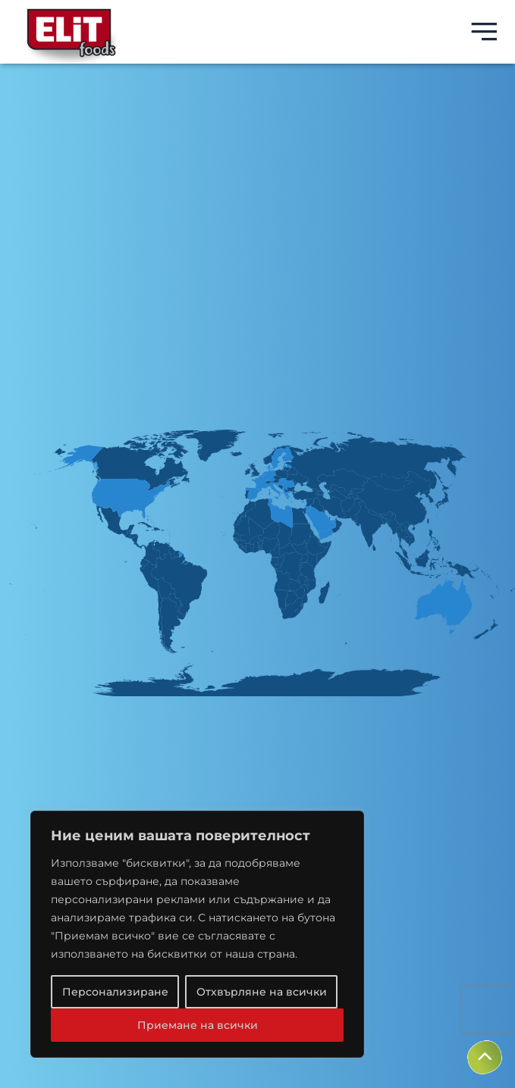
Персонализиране (115, 992)
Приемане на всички (197, 1025)
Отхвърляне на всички (261, 992)
